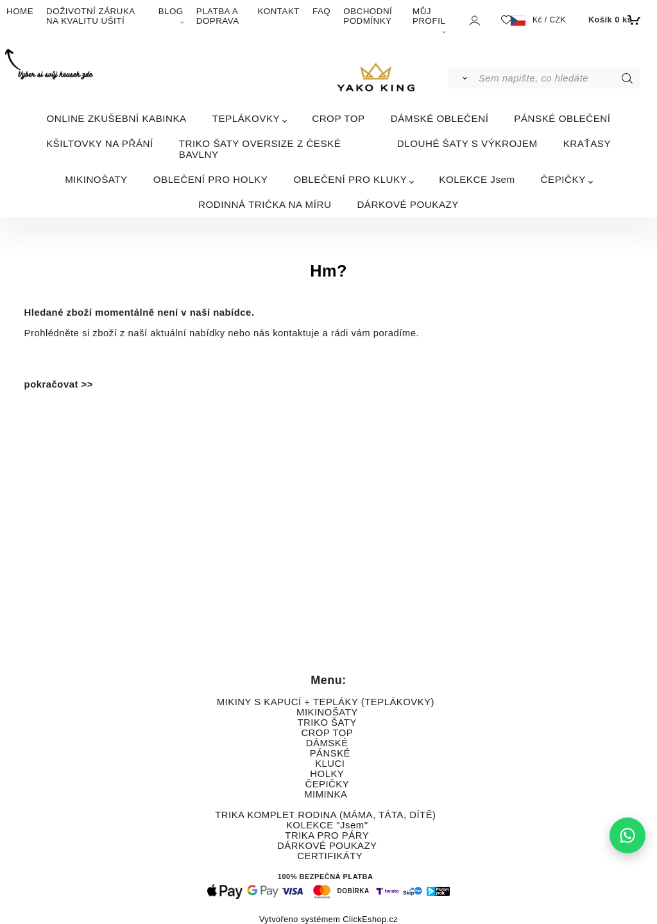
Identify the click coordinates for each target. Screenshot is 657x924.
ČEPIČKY (563, 179)
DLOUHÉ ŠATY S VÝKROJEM (467, 143)
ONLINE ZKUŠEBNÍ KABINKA (116, 118)
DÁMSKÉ (327, 743)
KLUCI (330, 763)
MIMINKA (325, 794)
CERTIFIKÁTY (330, 856)
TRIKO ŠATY (327, 722)
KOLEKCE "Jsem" (327, 825)
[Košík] (613, 20)
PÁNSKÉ (330, 753)
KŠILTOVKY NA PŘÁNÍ (99, 143)
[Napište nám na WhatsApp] (627, 835)
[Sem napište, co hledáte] (558, 78)
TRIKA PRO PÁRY (326, 835)
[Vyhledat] (462, 78)
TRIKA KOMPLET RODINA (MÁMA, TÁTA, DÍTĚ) (325, 815)
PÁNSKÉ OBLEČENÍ (562, 118)
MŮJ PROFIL (429, 16)
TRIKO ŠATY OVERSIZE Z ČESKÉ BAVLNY (260, 149)
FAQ (321, 11)
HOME (19, 11)
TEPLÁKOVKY (246, 118)
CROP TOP (338, 118)
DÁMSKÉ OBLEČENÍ (440, 118)
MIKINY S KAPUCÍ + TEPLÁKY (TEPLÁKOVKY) (325, 702)
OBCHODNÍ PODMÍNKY (367, 16)
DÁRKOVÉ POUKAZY (408, 204)
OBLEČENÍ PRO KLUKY (350, 179)
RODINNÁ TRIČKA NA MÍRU (264, 204)
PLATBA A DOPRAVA (217, 16)
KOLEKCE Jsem (477, 179)
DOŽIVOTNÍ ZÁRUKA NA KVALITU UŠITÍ (90, 16)
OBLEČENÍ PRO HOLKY (210, 179)
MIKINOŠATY (96, 179)
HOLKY (327, 774)
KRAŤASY (587, 143)
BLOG (170, 11)
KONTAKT (278, 11)
